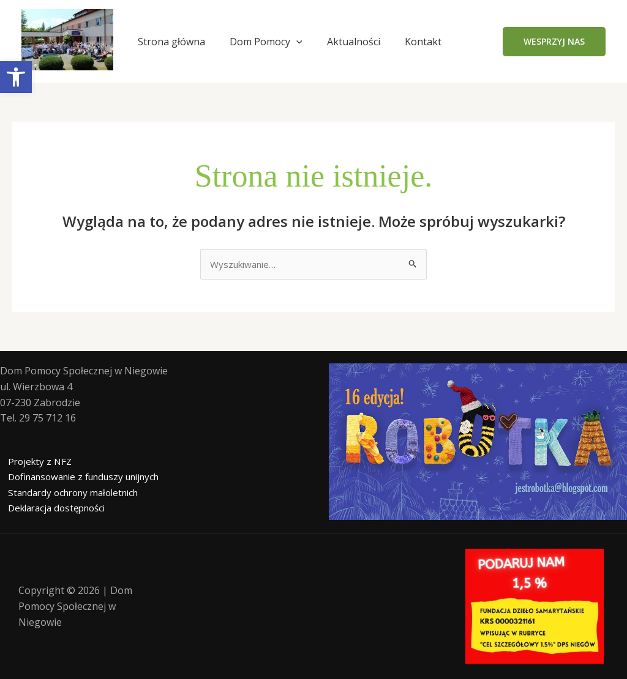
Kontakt (423, 41)
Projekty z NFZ (33, 462)
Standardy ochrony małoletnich (71, 493)
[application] (296, 41)
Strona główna (171, 41)
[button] (554, 41)
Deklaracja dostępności (53, 509)
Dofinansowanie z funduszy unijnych (84, 477)
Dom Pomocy (266, 41)
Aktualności (353, 41)
